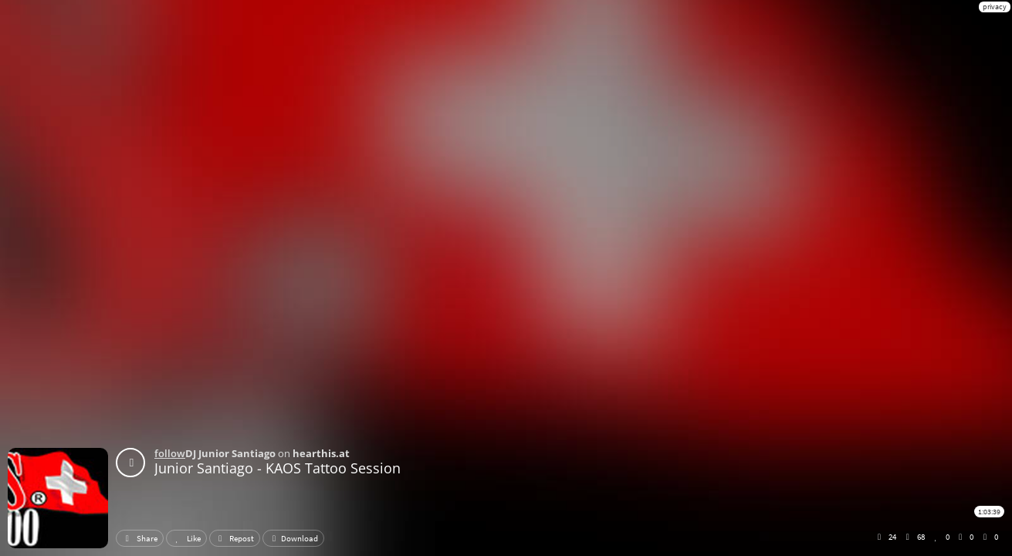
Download (293, 538)
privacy (995, 7)
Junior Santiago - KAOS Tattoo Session (277, 468)
